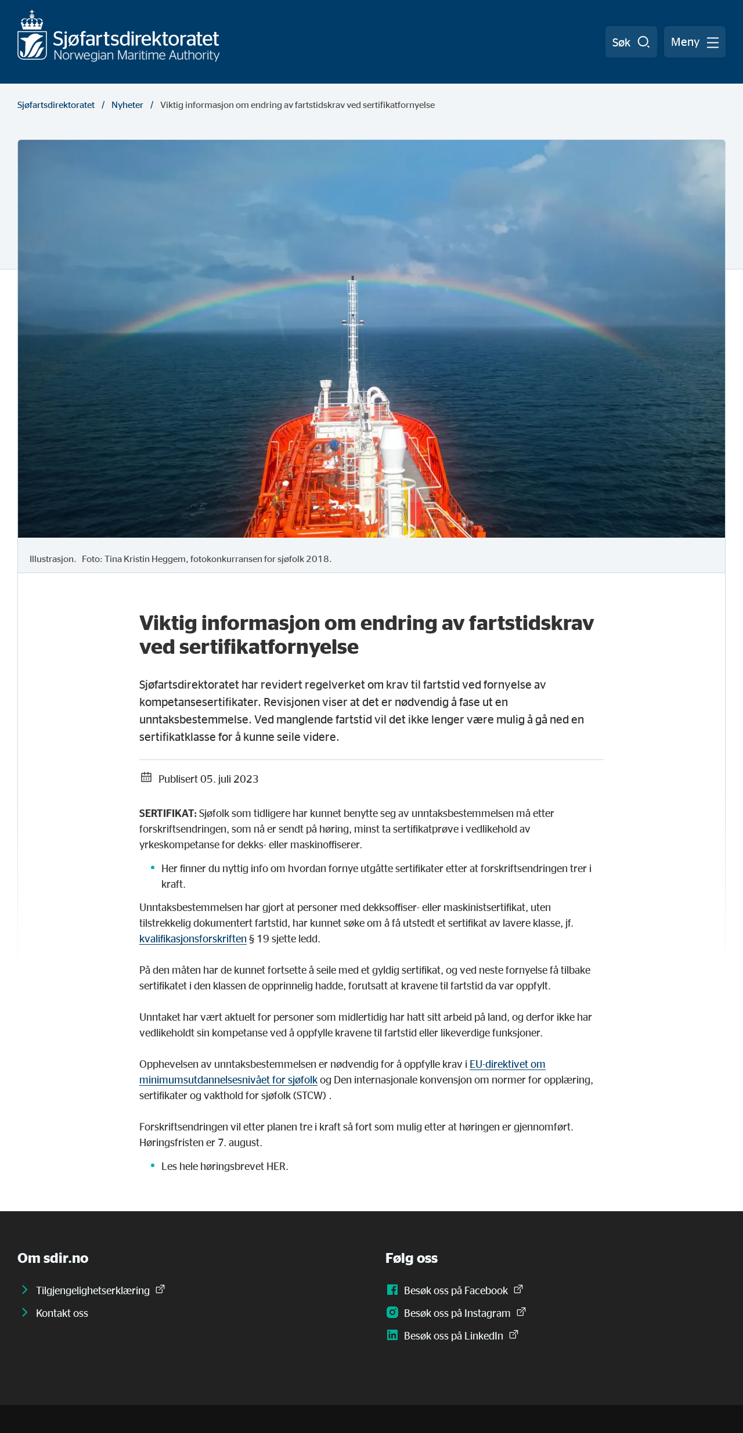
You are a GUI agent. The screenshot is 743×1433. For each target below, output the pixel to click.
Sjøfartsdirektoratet (56, 104)
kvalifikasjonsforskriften (193, 938)
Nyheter (127, 104)
